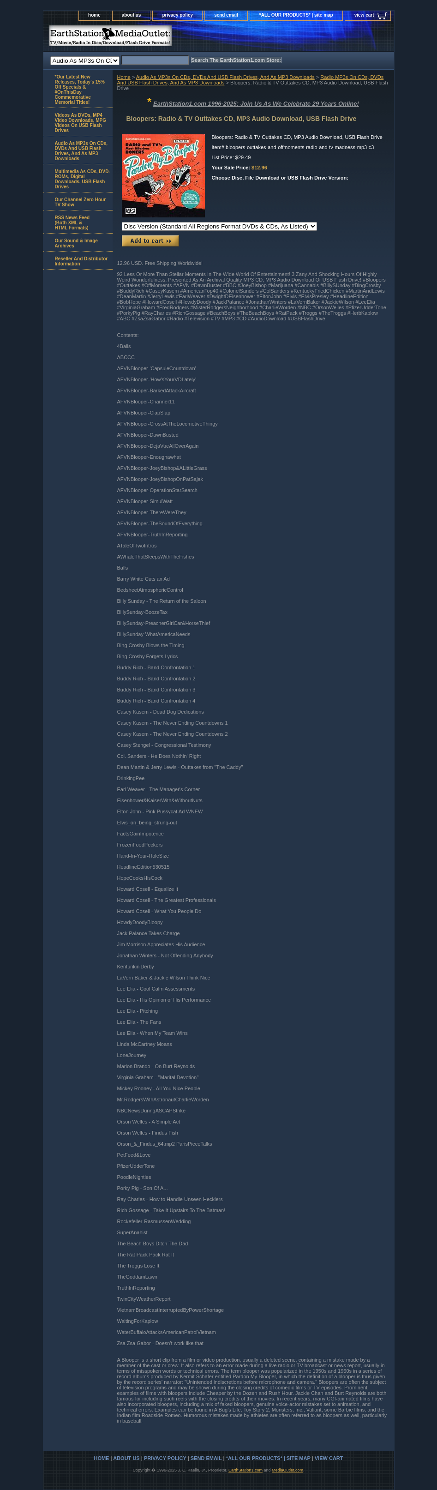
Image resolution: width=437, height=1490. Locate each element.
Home (124, 77)
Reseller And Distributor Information (81, 261)
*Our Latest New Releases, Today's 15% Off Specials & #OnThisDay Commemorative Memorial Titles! (80, 89)
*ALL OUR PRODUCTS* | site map (296, 15)
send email (226, 15)
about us (131, 15)
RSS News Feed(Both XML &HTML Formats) (72, 222)
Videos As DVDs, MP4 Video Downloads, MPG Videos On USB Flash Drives (81, 123)
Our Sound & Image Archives (76, 243)
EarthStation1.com (245, 1470)
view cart (364, 15)
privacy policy (177, 15)
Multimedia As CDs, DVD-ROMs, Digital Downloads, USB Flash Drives (82, 179)
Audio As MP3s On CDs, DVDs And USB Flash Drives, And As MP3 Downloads (225, 77)
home (94, 15)
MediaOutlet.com (287, 1470)
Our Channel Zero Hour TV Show (80, 202)
